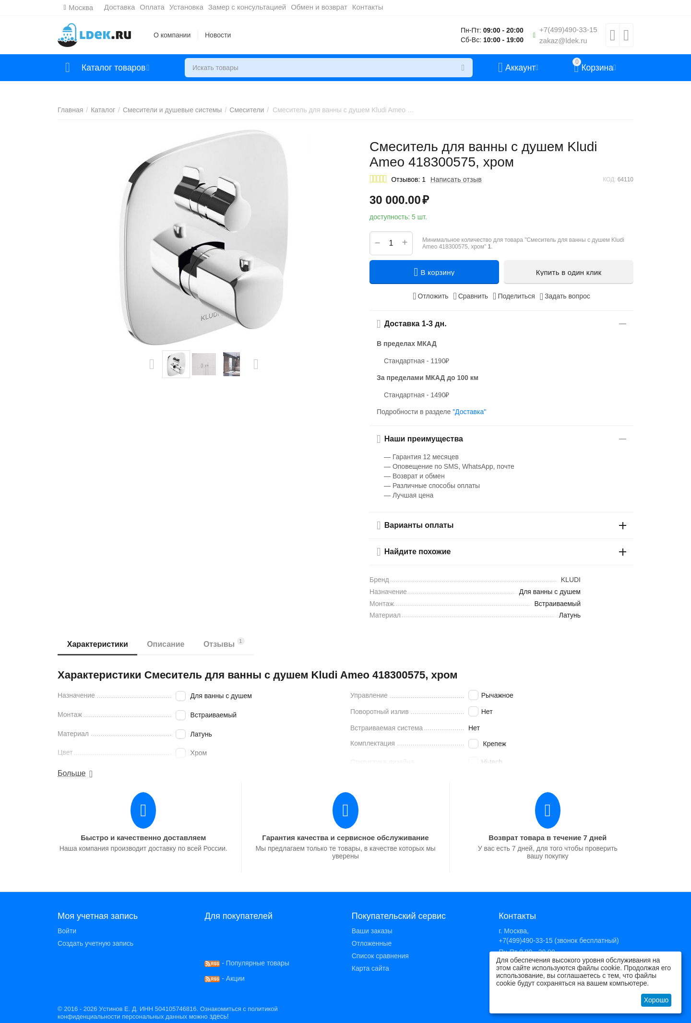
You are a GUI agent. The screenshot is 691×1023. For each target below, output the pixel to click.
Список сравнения (380, 956)
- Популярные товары (246, 963)
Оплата (152, 7)
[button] (514, 296)
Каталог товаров (114, 67)
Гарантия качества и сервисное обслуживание (345, 837)
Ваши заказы (372, 931)
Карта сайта (370, 968)
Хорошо (656, 1000)
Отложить (430, 296)
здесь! (218, 1016)
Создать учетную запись (95, 943)
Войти (67, 931)
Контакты (367, 7)
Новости (218, 35)
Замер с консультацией (247, 7)
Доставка (119, 7)
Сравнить (470, 296)
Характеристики (97, 644)
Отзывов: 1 (408, 179)
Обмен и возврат (319, 7)
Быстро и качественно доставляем (143, 837)
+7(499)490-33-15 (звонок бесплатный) (559, 940)
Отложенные (372, 943)
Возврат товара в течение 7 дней (547, 837)
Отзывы (224, 642)
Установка (186, 7)
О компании (172, 35)
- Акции (224, 978)
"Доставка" (469, 412)
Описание (166, 644)
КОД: (609, 179)
